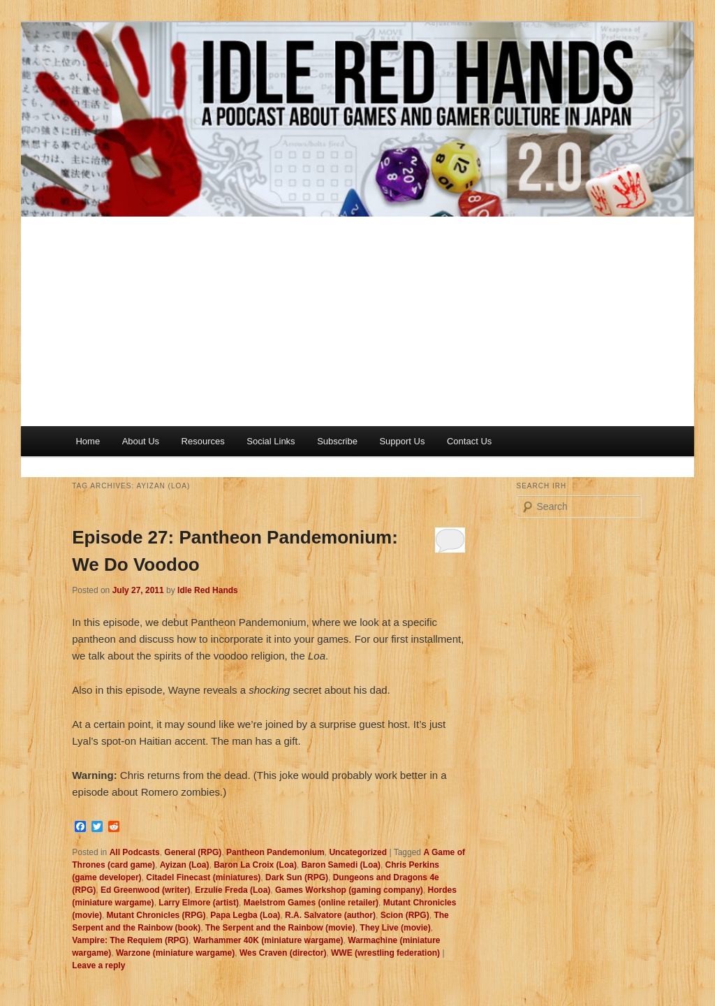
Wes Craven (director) (282, 953)
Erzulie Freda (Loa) (232, 890)
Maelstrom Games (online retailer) (311, 902)
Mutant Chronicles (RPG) (156, 915)
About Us (140, 441)
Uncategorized (358, 852)
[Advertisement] (357, 321)
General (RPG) (192, 852)
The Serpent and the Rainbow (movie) (280, 928)
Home (87, 441)
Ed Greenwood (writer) (146, 890)
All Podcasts (135, 852)
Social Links (270, 441)
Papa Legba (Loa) (245, 915)
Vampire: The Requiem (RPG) (130, 940)
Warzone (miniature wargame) (175, 953)
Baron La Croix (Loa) (255, 865)
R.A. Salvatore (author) (330, 915)
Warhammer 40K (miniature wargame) (268, 940)
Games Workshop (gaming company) (349, 890)
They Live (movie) (395, 928)
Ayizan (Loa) (184, 865)
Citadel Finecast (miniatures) (203, 877)
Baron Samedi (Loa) (341, 865)
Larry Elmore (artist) (199, 902)
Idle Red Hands (207, 590)
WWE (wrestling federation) (385, 953)
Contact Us (469, 441)
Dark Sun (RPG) (296, 877)
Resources (203, 441)
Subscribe (337, 441)
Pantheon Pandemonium (275, 852)
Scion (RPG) (405, 915)
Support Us (402, 441)
